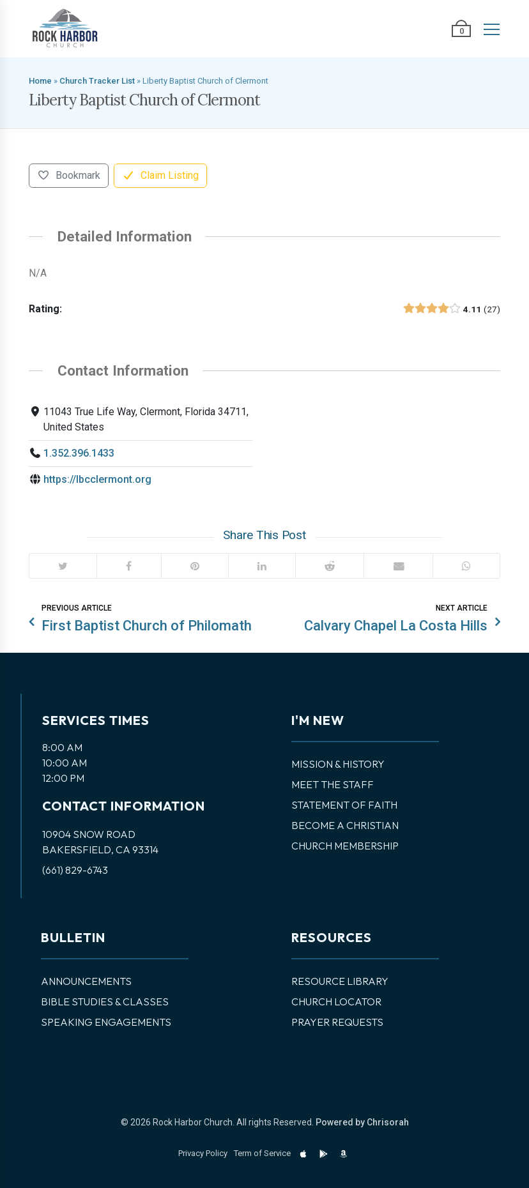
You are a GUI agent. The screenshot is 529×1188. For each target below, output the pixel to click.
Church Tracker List (97, 81)
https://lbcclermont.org (97, 479)
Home (40, 81)
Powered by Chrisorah (362, 1122)
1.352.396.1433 (78, 453)
